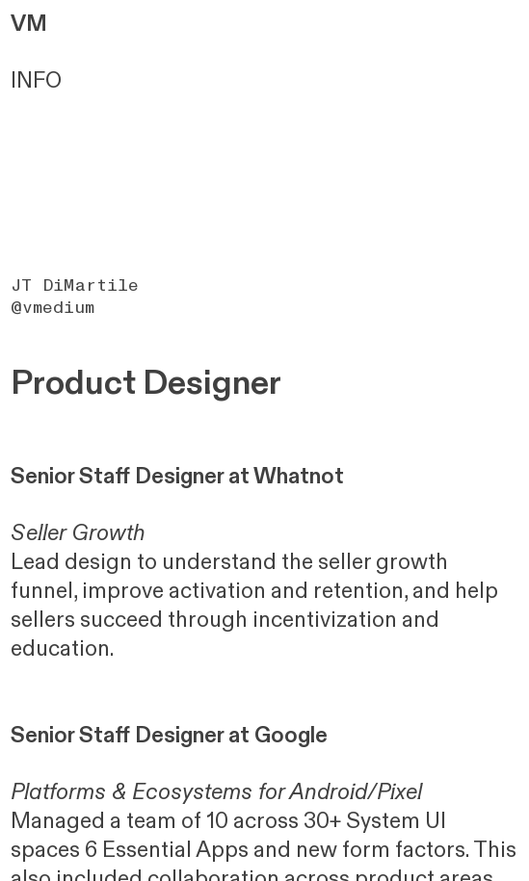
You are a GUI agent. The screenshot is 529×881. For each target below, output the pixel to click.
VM (29, 24)
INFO (36, 80)
